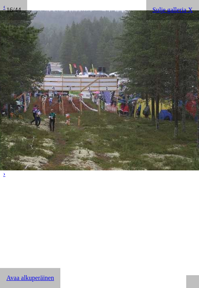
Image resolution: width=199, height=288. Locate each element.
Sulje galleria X (173, 9)
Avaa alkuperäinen (30, 277)
